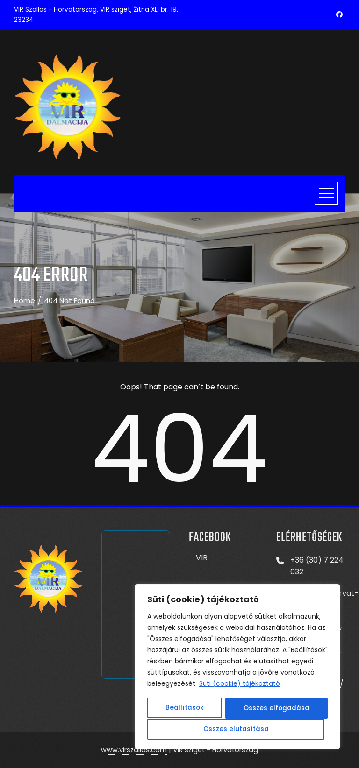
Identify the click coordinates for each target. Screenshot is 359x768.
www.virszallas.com (134, 749)
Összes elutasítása (274, 708)
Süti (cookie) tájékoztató (239, 685)
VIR (202, 557)
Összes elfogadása (237, 729)
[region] (237, 667)
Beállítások (184, 708)
